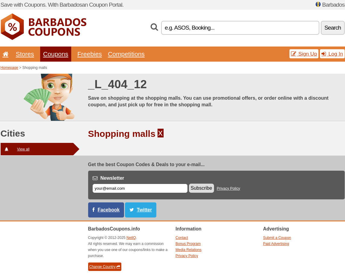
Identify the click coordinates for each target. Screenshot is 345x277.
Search (332, 27)
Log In (332, 54)
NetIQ (131, 238)
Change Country (104, 267)
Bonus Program (188, 244)
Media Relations (189, 250)
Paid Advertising (276, 244)
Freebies (89, 53)
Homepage (9, 68)
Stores (25, 53)
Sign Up (304, 54)
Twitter (144, 209)
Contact (182, 238)
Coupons (56, 53)
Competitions (126, 53)
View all (15, 149)
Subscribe (201, 188)
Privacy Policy (228, 188)
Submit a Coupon (277, 238)
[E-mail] (140, 188)
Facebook (109, 209)
